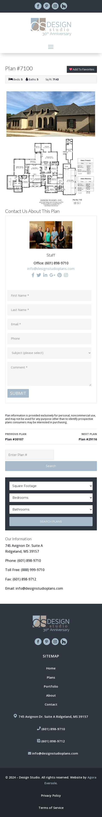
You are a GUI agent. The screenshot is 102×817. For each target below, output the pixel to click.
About (51, 695)
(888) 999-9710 (32, 569)
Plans (51, 677)
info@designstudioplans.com (51, 268)
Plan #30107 (27, 436)
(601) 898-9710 (29, 560)
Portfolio (51, 686)
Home (51, 668)
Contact (51, 704)
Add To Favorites (81, 69)
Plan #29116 (75, 436)
